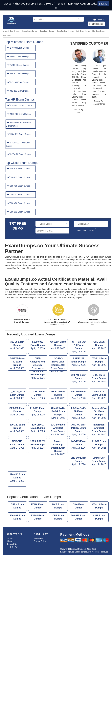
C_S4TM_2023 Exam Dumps (17, 378)
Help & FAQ (12, 529)
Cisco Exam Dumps (47, 31)
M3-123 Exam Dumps (58, 378)
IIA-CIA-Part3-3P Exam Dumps (79, 396)
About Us (11, 524)
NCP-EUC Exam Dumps (17, 427)
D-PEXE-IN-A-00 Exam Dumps (17, 346)
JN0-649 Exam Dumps (79, 444)
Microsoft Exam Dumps (11, 31)
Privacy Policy (40, 524)
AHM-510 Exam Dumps (99, 378)
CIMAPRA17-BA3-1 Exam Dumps (58, 396)
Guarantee (38, 521)
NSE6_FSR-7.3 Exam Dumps (38, 427)
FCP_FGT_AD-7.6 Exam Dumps (79, 330)
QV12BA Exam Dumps (58, 328)
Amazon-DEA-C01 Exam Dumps (99, 396)
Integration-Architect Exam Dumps (99, 412)
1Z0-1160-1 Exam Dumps (38, 411)
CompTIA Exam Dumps (65, 31)
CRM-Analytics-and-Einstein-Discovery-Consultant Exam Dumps (38, 346)
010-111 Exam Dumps (38, 394)
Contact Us (12, 527)
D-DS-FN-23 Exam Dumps (99, 361)
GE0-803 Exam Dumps (17, 394)
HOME (10, 521)
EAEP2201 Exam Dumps (79, 345)
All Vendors (7, 35)
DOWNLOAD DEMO (85, 213)
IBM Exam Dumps (98, 31)
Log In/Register (96, 24)
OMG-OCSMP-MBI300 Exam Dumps (79, 412)
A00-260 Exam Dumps (79, 378)
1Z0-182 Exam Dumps (38, 378)
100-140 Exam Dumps (17, 411)
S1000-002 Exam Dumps (38, 328)
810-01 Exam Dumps (99, 427)
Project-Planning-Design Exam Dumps (58, 429)
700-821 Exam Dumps (99, 345)
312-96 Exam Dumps (17, 328)
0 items (98, 20)
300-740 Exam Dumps (79, 361)
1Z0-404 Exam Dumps (17, 461)
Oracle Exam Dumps (29, 31)
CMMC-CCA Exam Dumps (99, 444)
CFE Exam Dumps (99, 328)
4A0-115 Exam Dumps (79, 427)
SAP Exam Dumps (83, 31)
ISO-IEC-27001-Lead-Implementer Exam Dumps (58, 346)
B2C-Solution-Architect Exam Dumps (58, 412)
